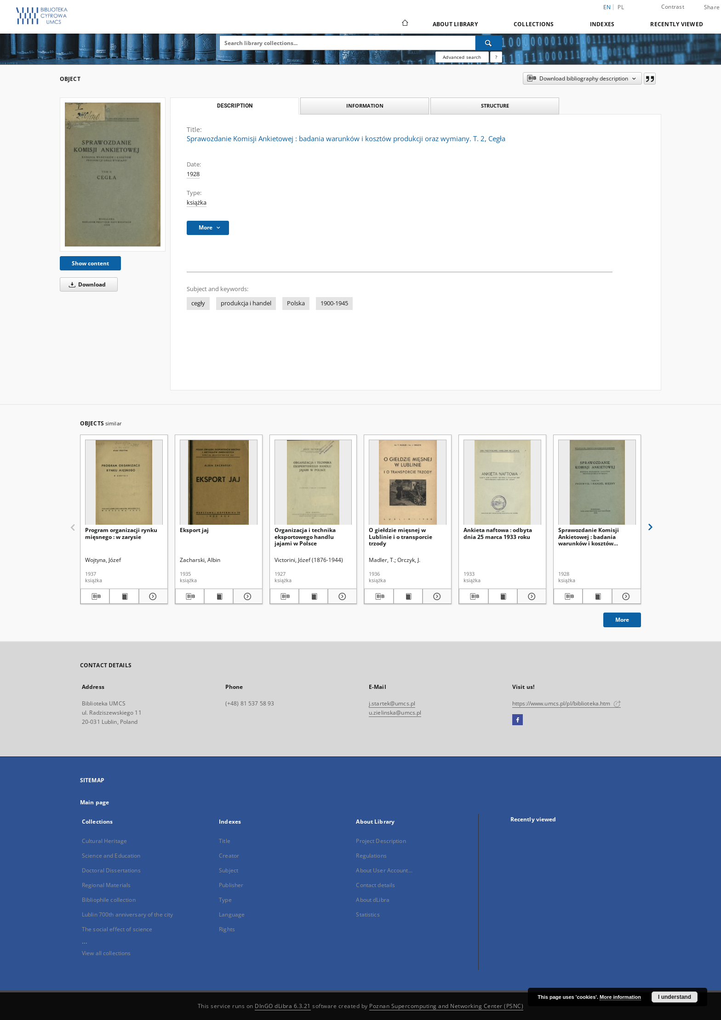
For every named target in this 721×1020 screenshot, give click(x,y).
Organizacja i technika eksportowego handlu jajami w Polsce (305, 536)
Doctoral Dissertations (111, 870)
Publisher (231, 885)
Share (712, 7)
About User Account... (384, 870)
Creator (229, 856)
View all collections (106, 953)
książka (196, 202)
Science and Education (111, 856)
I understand (674, 997)
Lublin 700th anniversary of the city (127, 914)
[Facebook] (517, 720)
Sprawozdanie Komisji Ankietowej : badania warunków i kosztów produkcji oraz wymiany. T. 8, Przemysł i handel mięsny (596, 536)
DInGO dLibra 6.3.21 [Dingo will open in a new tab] (283, 1006)
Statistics (367, 914)
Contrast (672, 7)
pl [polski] (621, 7)
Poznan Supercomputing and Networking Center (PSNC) (446, 1006)
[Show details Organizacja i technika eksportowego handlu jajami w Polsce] (341, 596)
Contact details (375, 885)
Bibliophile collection (109, 900)
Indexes (602, 24)
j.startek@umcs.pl (392, 703)
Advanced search (462, 57)
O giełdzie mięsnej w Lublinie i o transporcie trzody (400, 536)
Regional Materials (106, 885)
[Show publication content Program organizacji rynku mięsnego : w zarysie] (124, 596)
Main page (94, 802)
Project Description (381, 841)
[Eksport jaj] (218, 482)
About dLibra (372, 900)
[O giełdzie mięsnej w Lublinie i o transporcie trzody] (407, 482)
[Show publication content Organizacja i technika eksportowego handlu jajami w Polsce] (313, 596)
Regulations (371, 856)
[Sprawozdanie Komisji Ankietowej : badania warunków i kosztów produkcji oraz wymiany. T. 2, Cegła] (112, 174)
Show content (90, 263)
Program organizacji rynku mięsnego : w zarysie (121, 533)
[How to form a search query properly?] (496, 57)
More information (620, 997)
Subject (228, 870)
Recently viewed (676, 24)
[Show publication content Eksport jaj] (219, 596)
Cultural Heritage (104, 841)
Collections (534, 24)
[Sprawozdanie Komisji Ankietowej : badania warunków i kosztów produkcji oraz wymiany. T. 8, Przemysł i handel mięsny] (597, 482)
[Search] (488, 42)
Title (224, 841)
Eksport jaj (194, 530)
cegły (198, 303)
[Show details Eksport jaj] (246, 596)
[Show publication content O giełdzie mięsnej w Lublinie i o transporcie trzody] (408, 596)
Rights (227, 929)
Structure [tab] (495, 105)
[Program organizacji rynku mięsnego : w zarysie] (124, 482)
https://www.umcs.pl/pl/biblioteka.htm (566, 703)
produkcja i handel (246, 303)
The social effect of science (117, 929)
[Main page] (404, 24)
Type (225, 900)
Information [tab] (364, 105)
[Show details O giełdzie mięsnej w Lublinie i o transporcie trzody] (436, 596)
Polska (296, 303)
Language (232, 914)
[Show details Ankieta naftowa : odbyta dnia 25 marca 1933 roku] (530, 596)
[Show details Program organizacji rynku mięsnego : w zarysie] (152, 596)
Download (86, 284)
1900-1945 (334, 303)
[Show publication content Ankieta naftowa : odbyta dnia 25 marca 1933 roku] (503, 596)
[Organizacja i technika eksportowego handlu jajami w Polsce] (313, 482)
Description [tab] (234, 106)
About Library (455, 24)
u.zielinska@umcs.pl (395, 712)
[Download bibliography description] (95, 596)
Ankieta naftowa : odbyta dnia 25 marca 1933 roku (498, 533)
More (622, 620)
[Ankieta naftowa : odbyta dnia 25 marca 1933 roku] (502, 482)
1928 (193, 174)
